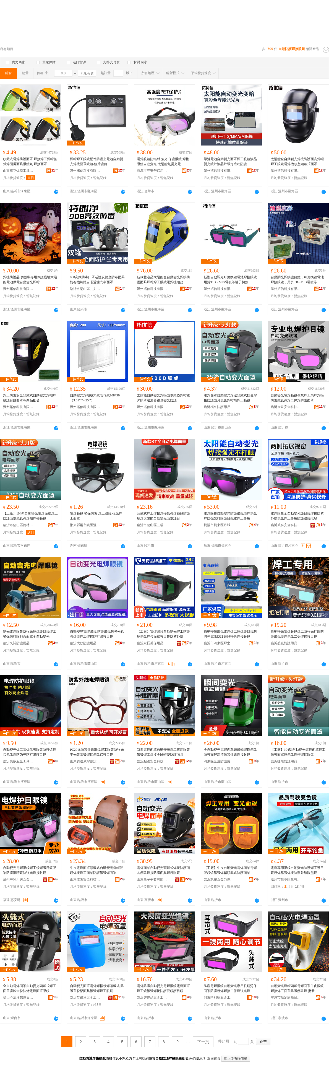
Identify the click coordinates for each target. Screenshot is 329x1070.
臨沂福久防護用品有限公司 (219, 407)
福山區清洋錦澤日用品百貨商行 (18, 997)
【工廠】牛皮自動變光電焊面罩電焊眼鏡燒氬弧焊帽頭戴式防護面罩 (230, 870)
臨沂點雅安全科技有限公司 (152, 761)
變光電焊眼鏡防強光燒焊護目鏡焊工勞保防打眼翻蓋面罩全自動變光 (29, 634)
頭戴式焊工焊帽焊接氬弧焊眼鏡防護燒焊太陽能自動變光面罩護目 (163, 515)
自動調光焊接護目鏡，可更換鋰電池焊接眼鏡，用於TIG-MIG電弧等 (297, 279)
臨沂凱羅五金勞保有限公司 (219, 879)
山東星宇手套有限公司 (152, 879)
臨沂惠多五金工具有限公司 (18, 761)
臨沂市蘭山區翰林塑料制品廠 (18, 525)
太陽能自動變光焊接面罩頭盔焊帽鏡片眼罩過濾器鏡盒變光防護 (163, 397)
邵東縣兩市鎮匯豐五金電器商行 (85, 525)
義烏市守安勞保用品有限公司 (152, 171)
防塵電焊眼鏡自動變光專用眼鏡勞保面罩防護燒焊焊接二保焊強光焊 (230, 988)
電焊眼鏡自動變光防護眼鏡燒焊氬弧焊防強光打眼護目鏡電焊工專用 (230, 515)
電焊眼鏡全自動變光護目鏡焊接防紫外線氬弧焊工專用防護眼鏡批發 (297, 515)
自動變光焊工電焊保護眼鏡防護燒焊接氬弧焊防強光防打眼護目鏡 (29, 752)
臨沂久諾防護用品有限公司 (18, 643)
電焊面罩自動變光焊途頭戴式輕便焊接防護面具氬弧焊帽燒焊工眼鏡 (230, 397)
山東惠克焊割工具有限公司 (18, 171)
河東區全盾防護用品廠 (219, 761)
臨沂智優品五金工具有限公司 (152, 997)
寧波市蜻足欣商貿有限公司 (286, 997)
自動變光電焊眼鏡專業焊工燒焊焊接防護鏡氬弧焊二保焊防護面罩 (297, 397)
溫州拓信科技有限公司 (85, 171)
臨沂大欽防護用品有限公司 (85, 643)
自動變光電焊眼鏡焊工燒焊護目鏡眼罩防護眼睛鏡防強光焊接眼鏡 (29, 870)
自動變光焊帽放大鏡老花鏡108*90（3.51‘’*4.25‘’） (95, 397)
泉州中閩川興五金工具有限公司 (18, 879)
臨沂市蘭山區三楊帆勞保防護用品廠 (152, 525)
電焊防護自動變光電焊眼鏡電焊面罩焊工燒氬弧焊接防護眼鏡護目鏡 (163, 988)
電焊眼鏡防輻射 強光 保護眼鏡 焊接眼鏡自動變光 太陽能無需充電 (163, 161)
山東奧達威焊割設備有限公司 (85, 761)
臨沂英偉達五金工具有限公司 (85, 997)
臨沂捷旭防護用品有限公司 (286, 761)
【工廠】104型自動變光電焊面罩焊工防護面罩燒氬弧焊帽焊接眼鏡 (30, 515)
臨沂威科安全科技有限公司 (286, 525)
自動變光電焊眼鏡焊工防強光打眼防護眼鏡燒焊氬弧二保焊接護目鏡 (297, 634)
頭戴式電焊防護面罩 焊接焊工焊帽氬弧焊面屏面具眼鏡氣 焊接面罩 (30, 161)
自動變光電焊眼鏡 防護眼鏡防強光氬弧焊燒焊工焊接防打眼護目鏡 (97, 634)
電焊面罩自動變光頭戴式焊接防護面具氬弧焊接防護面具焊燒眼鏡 (163, 870)
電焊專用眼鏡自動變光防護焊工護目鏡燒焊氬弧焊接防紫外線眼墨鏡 (297, 870)
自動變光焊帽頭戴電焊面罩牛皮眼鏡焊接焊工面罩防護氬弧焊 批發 (297, 988)
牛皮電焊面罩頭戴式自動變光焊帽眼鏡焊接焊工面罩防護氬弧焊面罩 (96, 870)
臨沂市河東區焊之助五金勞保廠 (219, 643)
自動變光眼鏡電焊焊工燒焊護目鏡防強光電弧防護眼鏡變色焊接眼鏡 (230, 634)
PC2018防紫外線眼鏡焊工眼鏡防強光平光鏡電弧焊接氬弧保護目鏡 (97, 752)
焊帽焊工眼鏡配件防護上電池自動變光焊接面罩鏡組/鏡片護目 (96, 161)
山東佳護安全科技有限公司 (85, 879)
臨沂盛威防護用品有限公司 (286, 643)
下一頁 (203, 1042)
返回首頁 (213, 1058)
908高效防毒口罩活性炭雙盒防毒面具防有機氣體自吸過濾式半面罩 (97, 279)
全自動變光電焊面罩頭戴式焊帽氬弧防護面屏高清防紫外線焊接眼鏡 (230, 752)
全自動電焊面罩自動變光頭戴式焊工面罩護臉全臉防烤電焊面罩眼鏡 (29, 988)
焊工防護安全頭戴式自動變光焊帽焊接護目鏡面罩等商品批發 (29, 397)
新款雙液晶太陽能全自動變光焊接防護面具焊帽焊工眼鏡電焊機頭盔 (163, 279)
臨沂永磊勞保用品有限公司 (152, 643)
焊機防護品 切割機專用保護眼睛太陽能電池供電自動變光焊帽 (30, 279)
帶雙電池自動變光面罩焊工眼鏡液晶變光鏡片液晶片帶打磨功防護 (230, 161)
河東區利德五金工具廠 (219, 997)
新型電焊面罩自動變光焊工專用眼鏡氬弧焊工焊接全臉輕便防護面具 (163, 752)
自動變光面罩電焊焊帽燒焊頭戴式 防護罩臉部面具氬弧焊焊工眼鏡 (97, 988)
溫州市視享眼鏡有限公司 (286, 879)
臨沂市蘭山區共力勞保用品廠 (85, 289)
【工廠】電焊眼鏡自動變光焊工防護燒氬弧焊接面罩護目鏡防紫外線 (163, 634)
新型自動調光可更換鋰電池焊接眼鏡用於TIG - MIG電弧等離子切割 (230, 279)
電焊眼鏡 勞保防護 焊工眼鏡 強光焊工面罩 (96, 515)
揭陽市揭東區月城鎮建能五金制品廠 (219, 525)
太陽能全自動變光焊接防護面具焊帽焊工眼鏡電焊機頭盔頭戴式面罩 (297, 161)
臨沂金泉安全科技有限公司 (286, 407)
